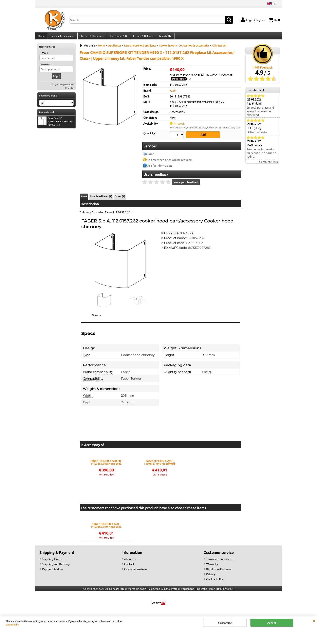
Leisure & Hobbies (142, 37)
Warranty (212, 565)
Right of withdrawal (218, 570)
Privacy (211, 575)
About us (129, 560)
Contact (129, 565)
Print (150, 155)
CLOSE (314, 620)
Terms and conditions (219, 560)
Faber (173, 92)
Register (70, 90)
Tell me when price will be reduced (169, 161)
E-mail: (43, 55)
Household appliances (62, 37)
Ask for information (159, 167)
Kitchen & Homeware (92, 37)
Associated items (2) (101, 197)
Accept (271, 623)
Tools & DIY (164, 37)
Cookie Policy (12, 624)
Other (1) (120, 197)
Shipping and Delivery (56, 565)
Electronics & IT (118, 37)
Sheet (84, 198)
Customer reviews (135, 570)
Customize (225, 623)
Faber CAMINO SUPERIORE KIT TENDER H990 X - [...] (55, 123)
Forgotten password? (63, 86)
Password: (45, 66)
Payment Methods (54, 570)
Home (41, 37)
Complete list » (269, 164)
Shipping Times (51, 560)
